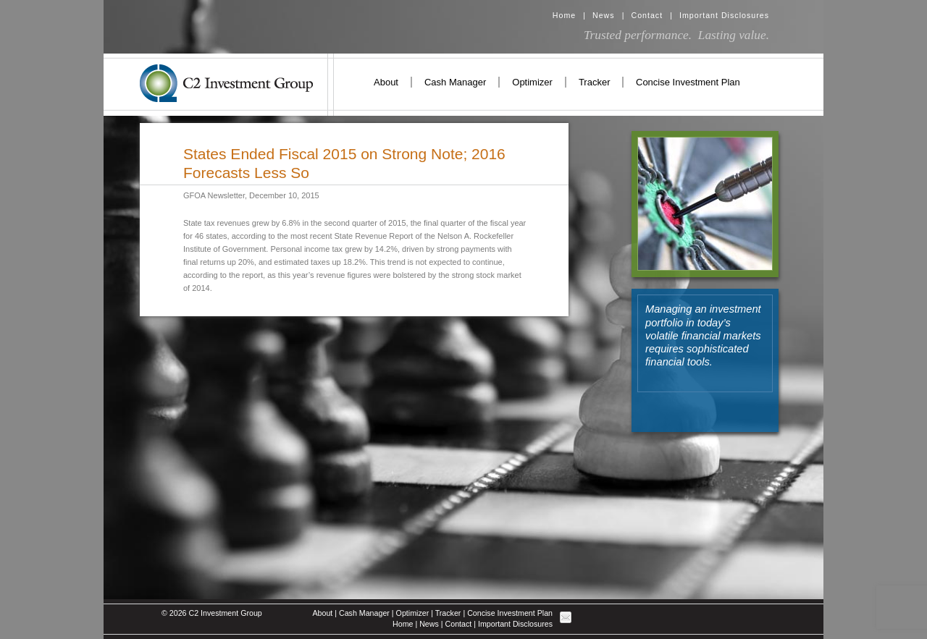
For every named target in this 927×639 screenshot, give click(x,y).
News (603, 15)
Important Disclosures (724, 15)
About (386, 82)
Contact (647, 15)
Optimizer (532, 82)
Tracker (595, 82)
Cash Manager (455, 82)
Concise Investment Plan (688, 82)
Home (564, 15)
